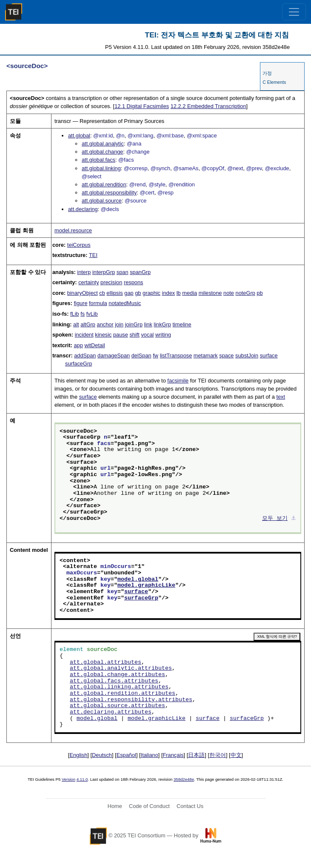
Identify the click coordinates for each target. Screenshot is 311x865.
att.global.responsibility (109, 192)
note (228, 293)
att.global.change (102, 151)
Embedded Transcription (208, 106)
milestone (210, 293)
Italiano (149, 755)
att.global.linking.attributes (119, 687)
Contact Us (190, 806)
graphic (151, 293)
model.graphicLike (146, 585)
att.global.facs (98, 160)
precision (111, 282)
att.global (79, 135)
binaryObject (82, 293)
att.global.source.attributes (117, 706)
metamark (206, 355)
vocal (147, 334)
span (122, 272)
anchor (105, 324)
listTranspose (176, 355)
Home (115, 806)
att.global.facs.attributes (114, 681)
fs (82, 314)
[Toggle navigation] (294, 11)
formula (98, 303)
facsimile (177, 380)
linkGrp (162, 324)
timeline (181, 324)
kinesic (103, 334)
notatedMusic (124, 303)
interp (84, 272)
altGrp (87, 324)
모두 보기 (275, 518)
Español (126, 755)
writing (163, 334)
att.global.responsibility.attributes (131, 700)
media (189, 293)
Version (68, 779)
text (280, 397)
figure (80, 303)
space (226, 355)
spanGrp (140, 272)
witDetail (94, 345)
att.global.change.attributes (117, 675)
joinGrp (134, 324)
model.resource (73, 230)
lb (179, 293)
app (78, 345)
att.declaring (83, 209)
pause (120, 334)
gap (128, 293)
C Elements (274, 82)
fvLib (92, 314)
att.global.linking (101, 168)
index (168, 293)
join (119, 324)
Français (173, 755)
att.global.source (102, 200)
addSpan (85, 355)
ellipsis (114, 293)
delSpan (141, 355)
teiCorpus (79, 245)
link (148, 324)
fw (155, 355)
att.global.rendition (104, 184)
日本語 (196, 755)
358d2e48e (184, 779)
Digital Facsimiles (141, 106)
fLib (74, 314)
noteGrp (245, 293)
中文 (236, 755)
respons (133, 282)
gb (138, 293)
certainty (88, 282)
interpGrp (103, 272)
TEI (93, 255)
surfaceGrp (78, 363)
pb (259, 293)
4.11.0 (82, 779)
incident (84, 334)
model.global (137, 579)
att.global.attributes (105, 662)
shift (134, 334)
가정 (267, 73)
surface (269, 355)
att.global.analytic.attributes (121, 668)
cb (102, 293)
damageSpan (113, 355)
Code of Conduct (149, 806)
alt (76, 324)
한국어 (217, 755)
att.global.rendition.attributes (122, 693)
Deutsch (102, 755)
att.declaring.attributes (110, 712)
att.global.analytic (103, 143)
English (78, 755)
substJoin (246, 355)
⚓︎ (293, 518)
